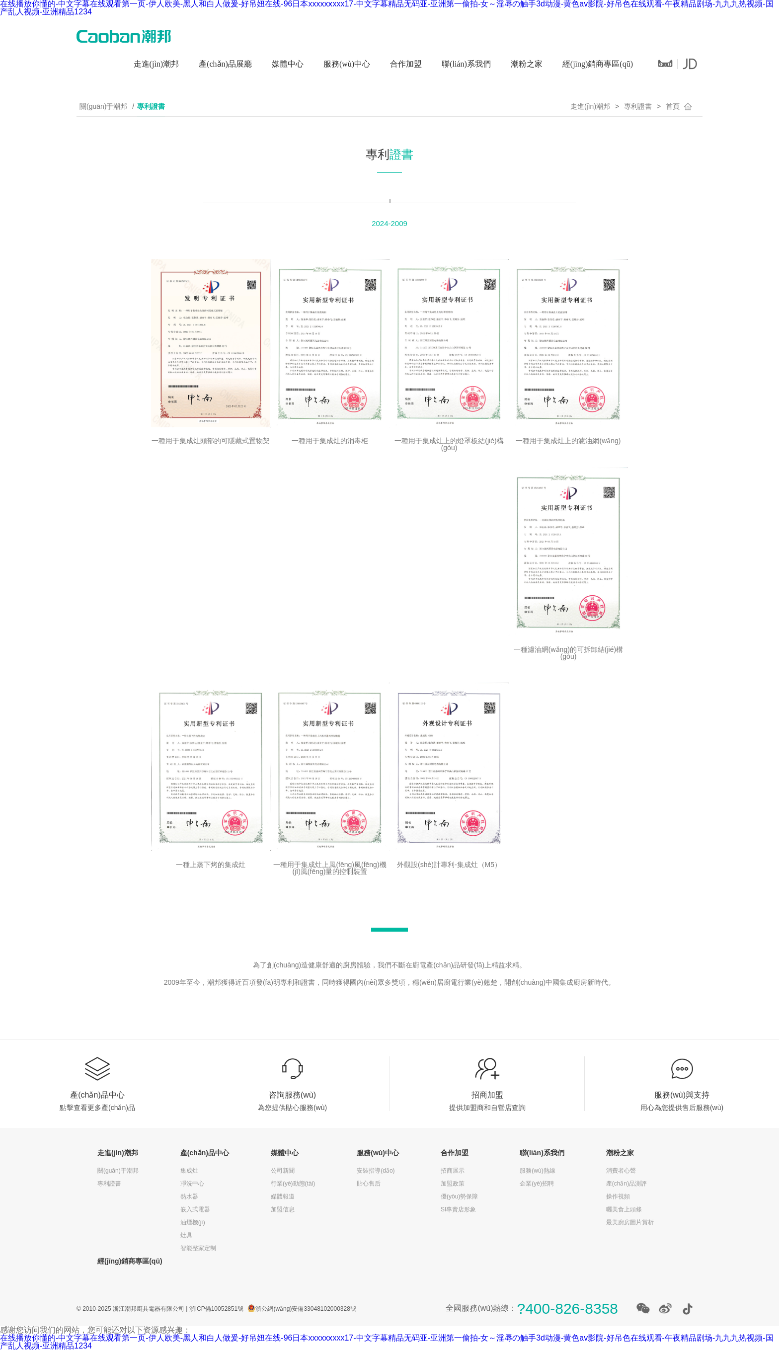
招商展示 (453, 1170)
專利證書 (151, 106)
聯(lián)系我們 (466, 64)
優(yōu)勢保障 (459, 1196)
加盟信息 (283, 1209)
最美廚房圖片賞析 (630, 1222)
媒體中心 (288, 64)
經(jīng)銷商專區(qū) (597, 64)
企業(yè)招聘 (537, 1183)
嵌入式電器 (195, 1209)
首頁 (673, 106)
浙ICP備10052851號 (216, 1308)
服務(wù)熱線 (537, 1170)
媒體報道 (283, 1196)
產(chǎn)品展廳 (225, 64)
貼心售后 (369, 1183)
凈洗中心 (192, 1183)
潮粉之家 (527, 64)
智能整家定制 (198, 1248)
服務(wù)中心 (346, 64)
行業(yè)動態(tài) (293, 1183)
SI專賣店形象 (458, 1209)
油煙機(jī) (192, 1222)
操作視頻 (618, 1196)
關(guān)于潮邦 (103, 106)
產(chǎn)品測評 (626, 1183)
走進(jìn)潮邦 (156, 64)
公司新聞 (283, 1170)
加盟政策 (453, 1183)
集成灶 (189, 1170)
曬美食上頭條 (624, 1209)
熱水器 (189, 1196)
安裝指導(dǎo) (375, 1170)
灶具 (186, 1235)
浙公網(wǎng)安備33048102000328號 (305, 1308)
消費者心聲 (621, 1170)
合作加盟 (406, 64)
